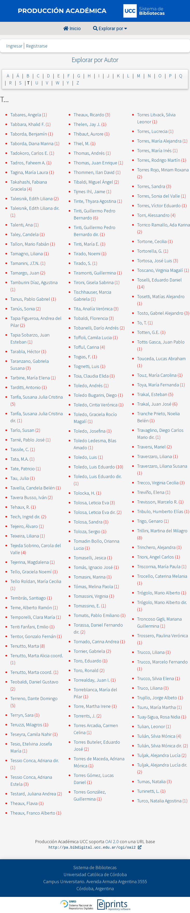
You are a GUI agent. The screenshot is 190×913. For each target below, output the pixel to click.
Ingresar (14, 46)
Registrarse (36, 46)
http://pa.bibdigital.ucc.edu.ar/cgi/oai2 (94, 847)
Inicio (72, 28)
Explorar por (110, 28)
